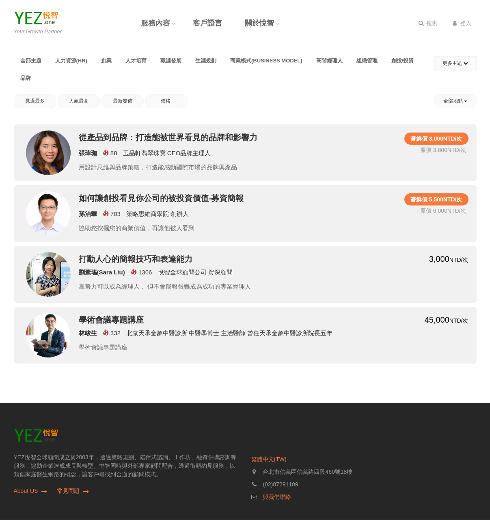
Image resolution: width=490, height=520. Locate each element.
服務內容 (155, 23)
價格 (166, 101)
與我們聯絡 (277, 497)
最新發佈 (122, 101)
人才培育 (136, 61)
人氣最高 (79, 101)
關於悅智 (259, 23)
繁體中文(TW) (269, 459)
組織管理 (367, 61)
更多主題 (455, 63)
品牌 (25, 78)
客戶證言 (207, 23)
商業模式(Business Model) (266, 61)
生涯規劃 (205, 61)
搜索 (428, 23)
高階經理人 (329, 61)
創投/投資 (402, 61)
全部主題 (30, 61)
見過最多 (35, 101)
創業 (106, 61)
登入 (462, 23)
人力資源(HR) (71, 61)
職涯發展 (170, 61)
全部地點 (455, 101)
